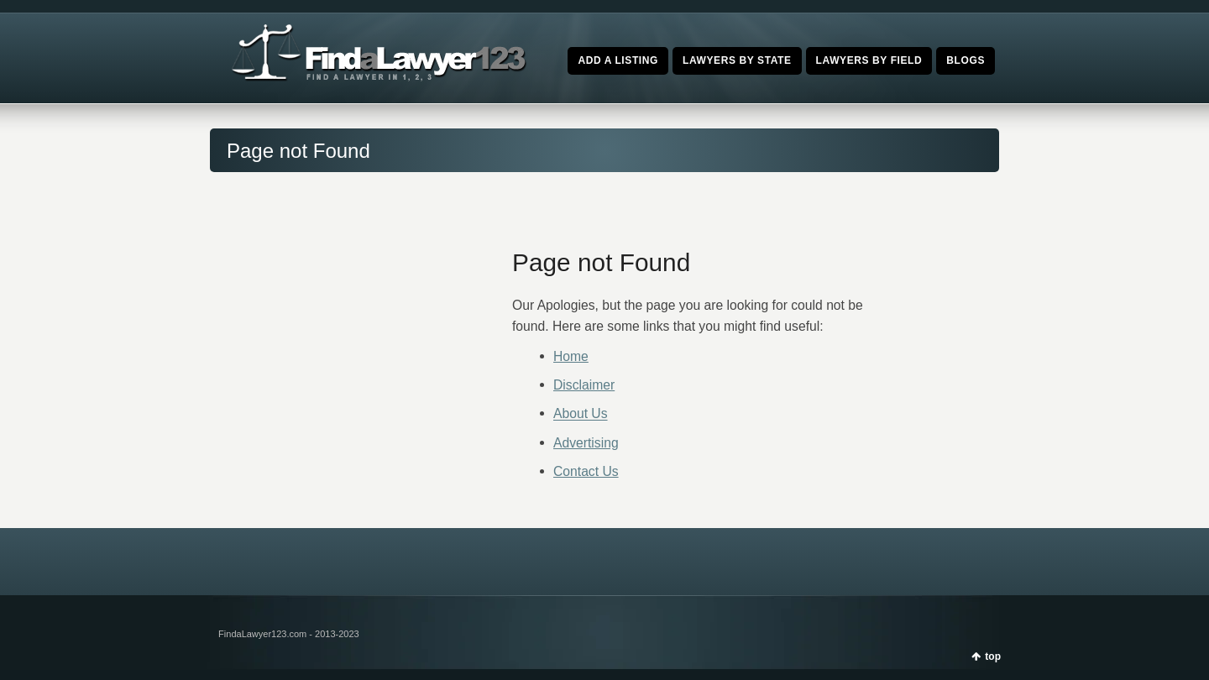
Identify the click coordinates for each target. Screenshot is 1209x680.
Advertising (586, 443)
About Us (580, 414)
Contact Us (586, 471)
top (993, 656)
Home (571, 356)
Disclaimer (584, 385)
